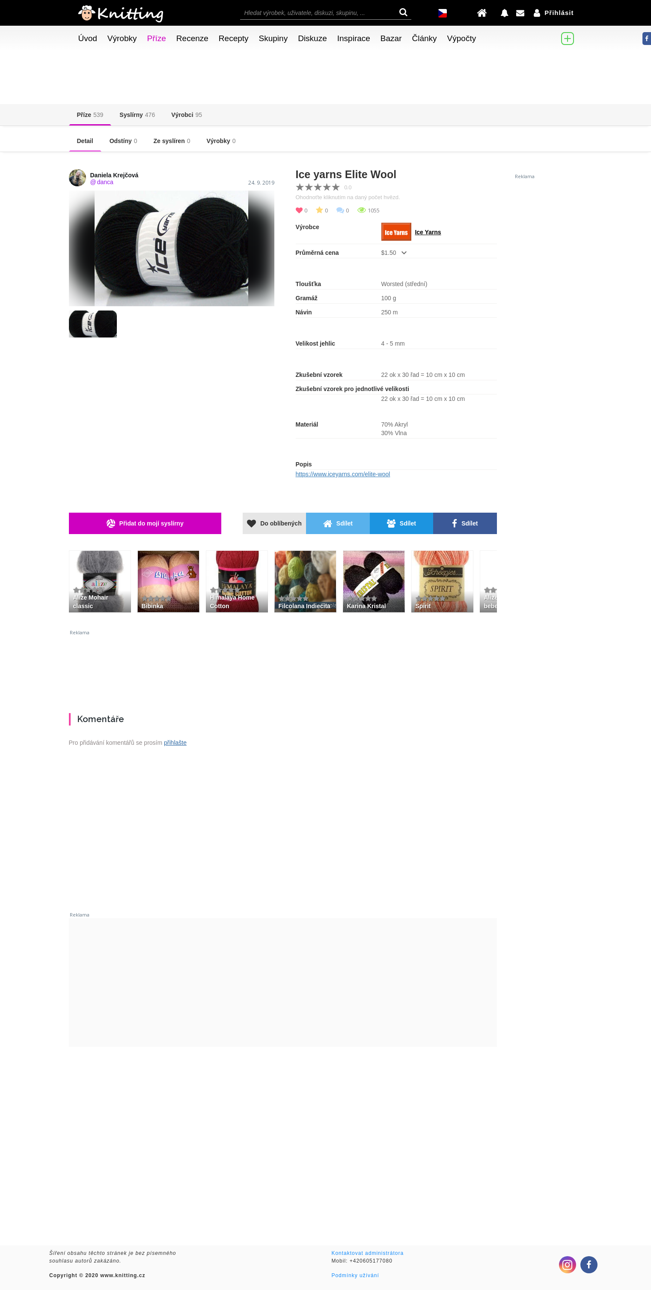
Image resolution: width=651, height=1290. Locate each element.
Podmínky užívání (355, 1275)
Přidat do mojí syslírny (145, 523)
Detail (85, 140)
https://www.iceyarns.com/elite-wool (343, 474)
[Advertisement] (283, 668)
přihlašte (175, 742)
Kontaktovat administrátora (367, 1253)
